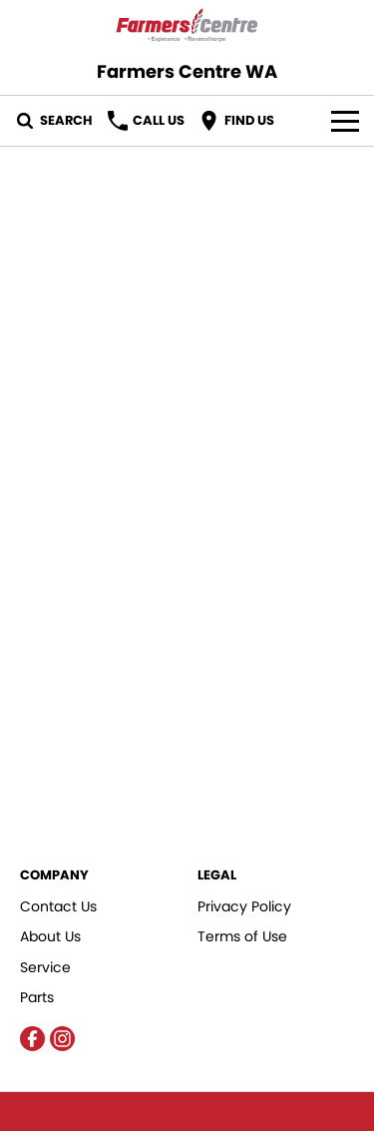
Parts (37, 997)
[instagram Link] (62, 1038)
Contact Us (58, 906)
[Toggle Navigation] (345, 121)
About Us (50, 936)
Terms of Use (242, 936)
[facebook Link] (32, 1038)
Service (45, 967)
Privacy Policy (244, 906)
